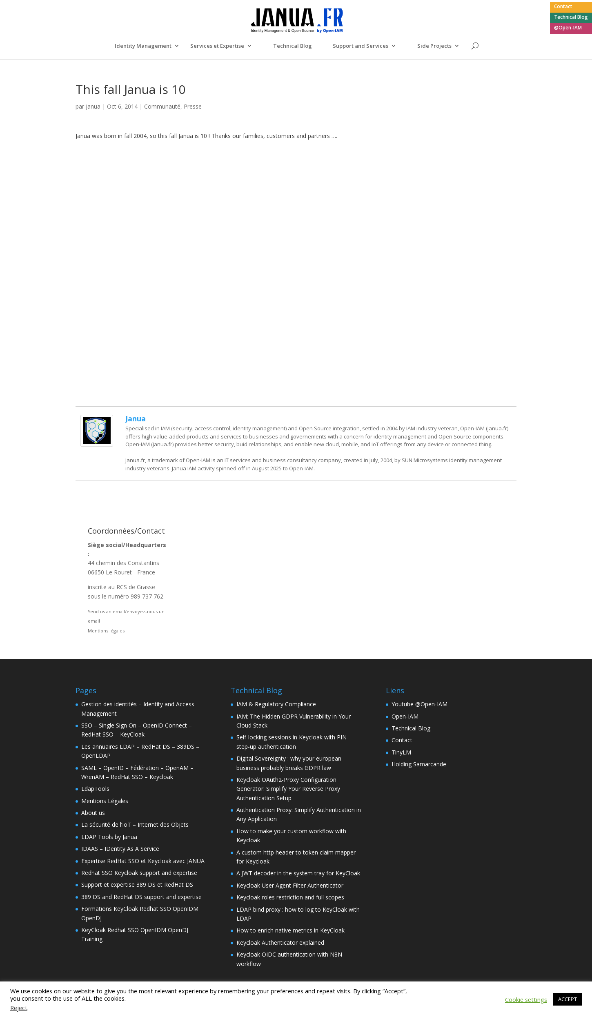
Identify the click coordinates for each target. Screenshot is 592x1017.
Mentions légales (106, 631)
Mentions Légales (104, 801)
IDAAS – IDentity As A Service (120, 848)
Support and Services (360, 46)
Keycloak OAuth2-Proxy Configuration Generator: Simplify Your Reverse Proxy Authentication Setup (288, 789)
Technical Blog (571, 17)
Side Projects (434, 46)
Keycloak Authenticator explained (280, 942)
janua (93, 106)
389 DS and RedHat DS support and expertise (141, 897)
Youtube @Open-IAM (419, 704)
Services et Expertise (217, 46)
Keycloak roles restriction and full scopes (290, 897)
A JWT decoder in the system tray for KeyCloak (298, 873)
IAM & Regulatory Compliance (276, 704)
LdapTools (95, 788)
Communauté (162, 106)
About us (93, 813)
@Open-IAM (568, 28)
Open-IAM (405, 716)
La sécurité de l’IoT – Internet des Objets (135, 824)
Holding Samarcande (419, 764)
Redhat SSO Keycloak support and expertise (139, 873)
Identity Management (143, 46)
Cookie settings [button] (526, 999)
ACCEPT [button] (567, 999)
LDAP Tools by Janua (109, 837)
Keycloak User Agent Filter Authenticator (289, 885)
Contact (563, 7)
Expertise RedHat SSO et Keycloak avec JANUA (143, 861)
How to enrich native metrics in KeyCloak (290, 930)
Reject (18, 1008)
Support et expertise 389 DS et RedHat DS (137, 884)
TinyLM (401, 752)
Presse (193, 106)
